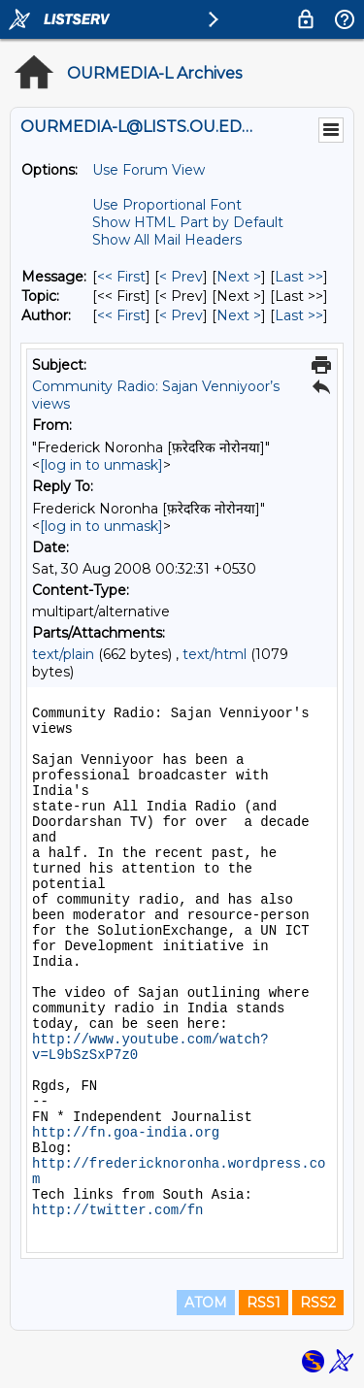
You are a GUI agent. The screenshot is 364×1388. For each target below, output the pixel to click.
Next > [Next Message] (238, 276)
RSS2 (318, 1302)
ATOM (205, 1302)
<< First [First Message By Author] (121, 315)
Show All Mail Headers (167, 239)
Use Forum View (148, 170)
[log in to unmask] (101, 465)
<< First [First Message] (121, 276)
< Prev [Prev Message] (181, 276)
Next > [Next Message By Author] (238, 315)
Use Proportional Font (167, 205)
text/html (214, 654)
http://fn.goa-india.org (125, 1132)
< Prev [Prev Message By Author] (181, 315)
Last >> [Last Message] (299, 276)
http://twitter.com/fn (117, 1210)
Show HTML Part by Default (187, 222)
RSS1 (264, 1302)
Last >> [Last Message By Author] (299, 315)
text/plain (63, 654)
